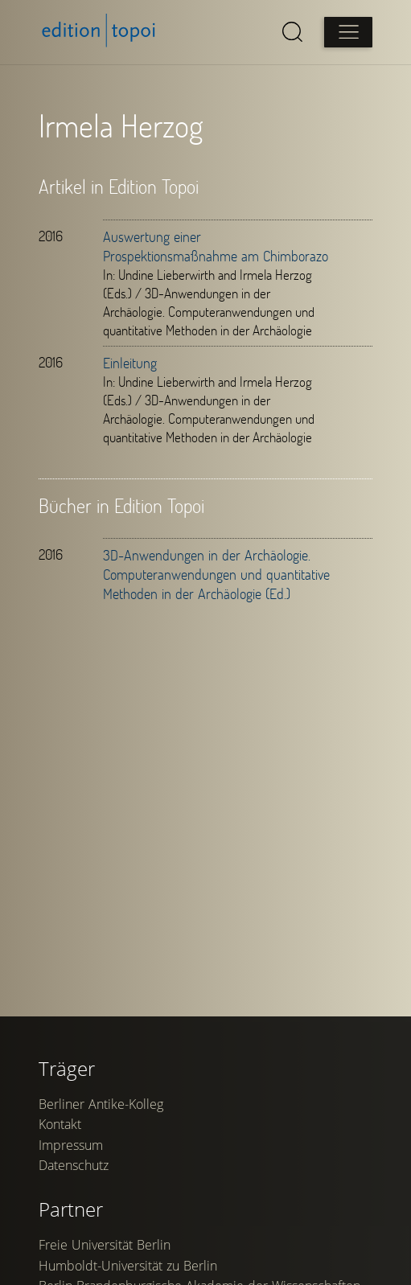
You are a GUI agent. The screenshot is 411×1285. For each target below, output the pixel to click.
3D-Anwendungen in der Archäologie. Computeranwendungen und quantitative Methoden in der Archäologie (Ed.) (216, 574)
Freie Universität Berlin (105, 1256)
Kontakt (60, 1136)
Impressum (71, 1156)
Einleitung (130, 362)
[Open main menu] (348, 32)
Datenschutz (74, 1177)
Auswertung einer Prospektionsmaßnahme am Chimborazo (215, 246)
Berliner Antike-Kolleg (101, 1115)
